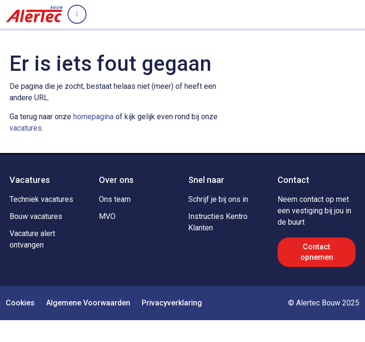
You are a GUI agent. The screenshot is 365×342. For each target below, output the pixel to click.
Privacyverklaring (172, 302)
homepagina (93, 116)
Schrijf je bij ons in (218, 199)
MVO (107, 216)
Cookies (20, 302)
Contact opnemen (316, 252)
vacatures (26, 128)
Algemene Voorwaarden (88, 302)
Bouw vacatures (36, 216)
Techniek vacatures (41, 199)
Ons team (115, 199)
